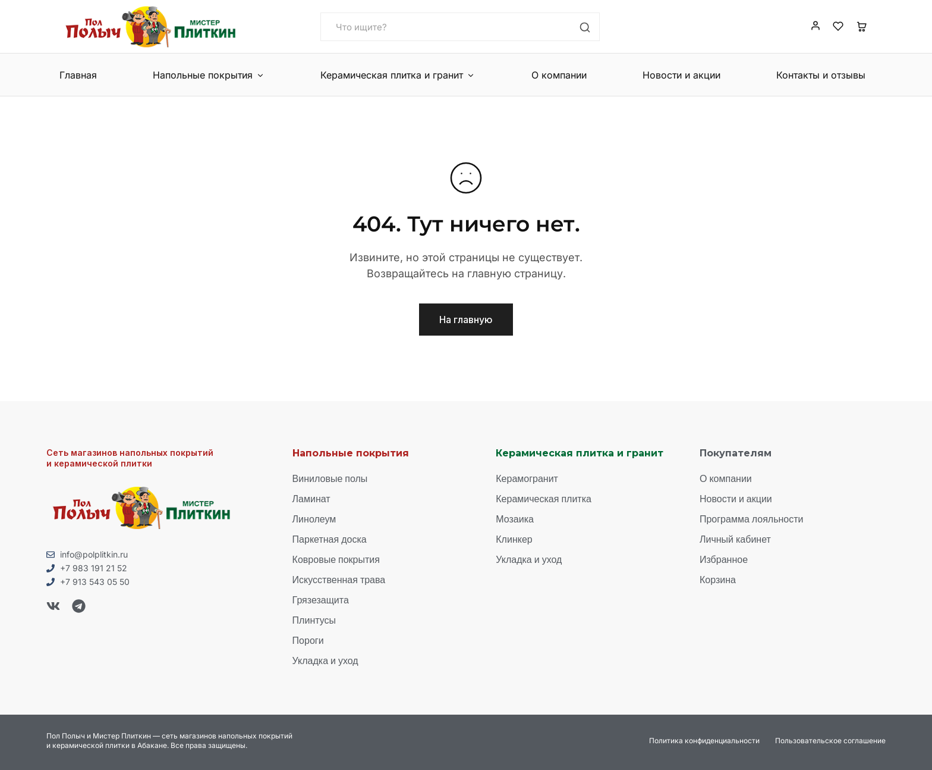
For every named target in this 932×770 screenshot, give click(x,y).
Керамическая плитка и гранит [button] (397, 75)
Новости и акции (681, 75)
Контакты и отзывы (820, 75)
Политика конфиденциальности (704, 740)
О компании (559, 75)
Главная (78, 75)
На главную (466, 319)
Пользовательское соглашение (830, 740)
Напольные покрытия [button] (209, 75)
